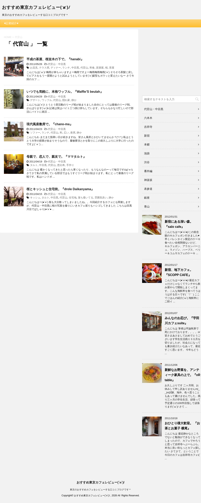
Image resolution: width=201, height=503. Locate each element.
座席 (72, 132)
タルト (34, 165)
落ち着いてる (85, 197)
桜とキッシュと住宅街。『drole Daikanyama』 (60, 189)
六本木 (148, 117)
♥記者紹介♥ (11, 23)
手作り (70, 165)
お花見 (34, 67)
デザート (35, 100)
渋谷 (147, 162)
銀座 (147, 197)
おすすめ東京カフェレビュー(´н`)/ (36, 8)
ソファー (35, 132)
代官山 (84, 67)
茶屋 (111, 67)
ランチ (66, 67)
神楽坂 (148, 180)
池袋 (147, 153)
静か (74, 100)
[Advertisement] (171, 63)
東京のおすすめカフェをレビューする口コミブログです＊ (100, 489)
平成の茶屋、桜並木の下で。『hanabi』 (55, 59)
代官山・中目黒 (57, 64)
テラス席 (44, 67)
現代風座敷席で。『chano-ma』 (49, 124)
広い (66, 132)
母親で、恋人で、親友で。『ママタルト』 (56, 156)
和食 (92, 67)
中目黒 (75, 67)
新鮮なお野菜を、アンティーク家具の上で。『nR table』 (182, 375)
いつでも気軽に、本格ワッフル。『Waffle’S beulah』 (64, 91)
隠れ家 (66, 100)
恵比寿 (61, 165)
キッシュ (35, 197)
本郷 (147, 144)
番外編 (148, 171)
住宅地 (73, 197)
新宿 (147, 135)
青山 (147, 206)
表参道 (148, 188)
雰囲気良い (101, 197)
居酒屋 (100, 67)
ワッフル (47, 100)
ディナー (56, 67)
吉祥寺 (148, 126)
